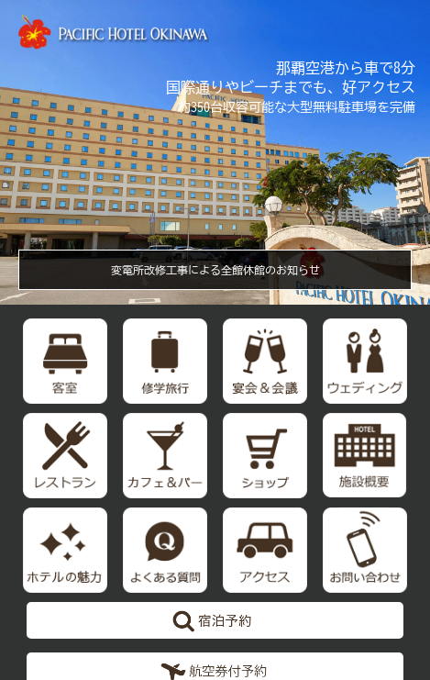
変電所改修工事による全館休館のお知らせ (215, 269)
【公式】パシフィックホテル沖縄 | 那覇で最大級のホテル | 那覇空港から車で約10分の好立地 (114, 32)
